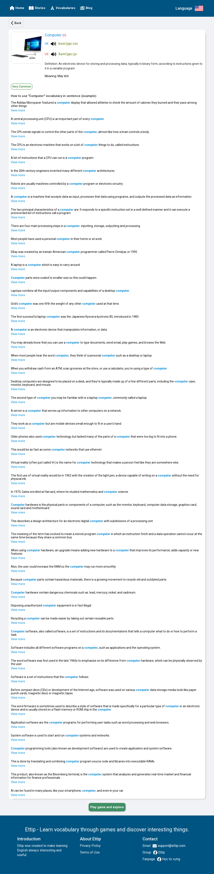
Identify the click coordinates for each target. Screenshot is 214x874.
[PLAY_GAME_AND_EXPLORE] (107, 807)
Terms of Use (90, 852)
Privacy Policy (90, 846)
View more (18, 110)
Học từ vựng (170, 859)
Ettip (161, 852)
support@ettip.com (171, 846)
